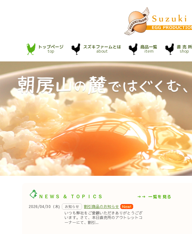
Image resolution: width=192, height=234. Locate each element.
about (102, 49)
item (148, 49)
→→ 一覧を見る (154, 197)
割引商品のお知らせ (101, 206)
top (50, 49)
